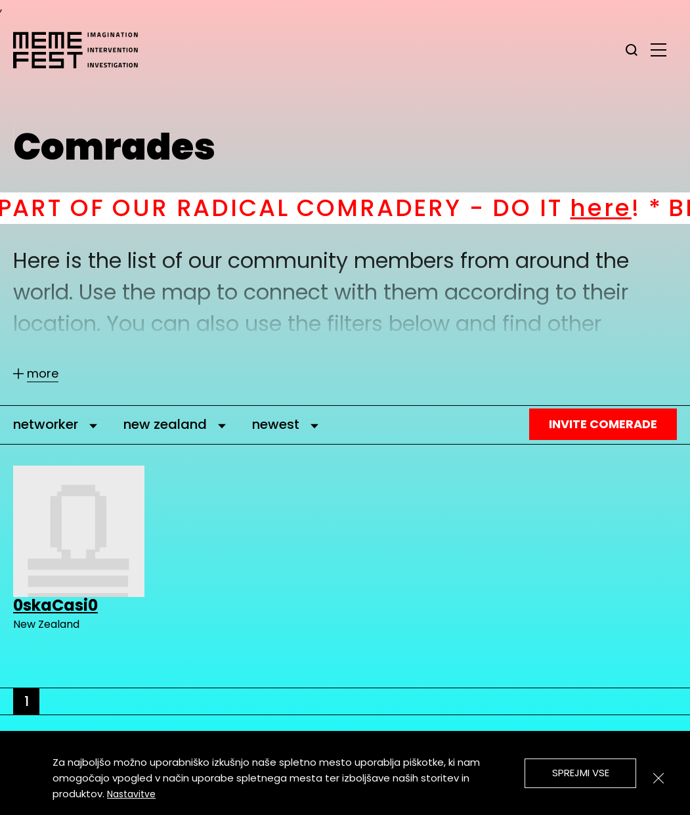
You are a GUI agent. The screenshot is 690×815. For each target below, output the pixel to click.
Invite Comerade (603, 424)
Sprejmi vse (580, 773)
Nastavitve (131, 794)
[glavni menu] (658, 49)
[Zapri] (658, 778)
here (618, 208)
